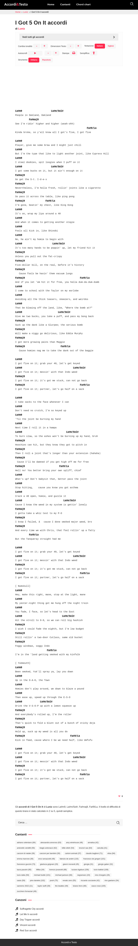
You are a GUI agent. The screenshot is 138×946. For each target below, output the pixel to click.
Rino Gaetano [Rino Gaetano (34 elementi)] (112, 880)
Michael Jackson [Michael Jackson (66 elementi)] (63, 875)
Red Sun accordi (28, 930)
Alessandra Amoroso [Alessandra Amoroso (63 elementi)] (50, 842)
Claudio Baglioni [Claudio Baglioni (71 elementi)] (94, 853)
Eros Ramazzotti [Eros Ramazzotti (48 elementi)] (46, 859)
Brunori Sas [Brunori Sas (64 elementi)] (85, 848)
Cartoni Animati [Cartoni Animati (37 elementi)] (73, 853)
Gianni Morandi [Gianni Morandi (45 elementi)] (71, 864)
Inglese (111, 46)
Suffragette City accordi (32, 909)
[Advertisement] (69, 86)
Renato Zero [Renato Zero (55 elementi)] (69, 880)
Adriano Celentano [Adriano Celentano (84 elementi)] (26, 842)
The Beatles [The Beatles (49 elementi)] (61, 886)
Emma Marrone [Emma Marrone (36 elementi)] (25, 859)
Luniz (21, 28)
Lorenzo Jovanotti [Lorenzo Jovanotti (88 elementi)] (58, 870)
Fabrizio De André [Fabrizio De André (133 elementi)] (69, 859)
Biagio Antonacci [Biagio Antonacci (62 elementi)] (48, 848)
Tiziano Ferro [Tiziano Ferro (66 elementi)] (80, 886)
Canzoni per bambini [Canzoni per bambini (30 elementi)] (50, 853)
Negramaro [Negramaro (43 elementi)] (83, 875)
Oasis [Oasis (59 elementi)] (21, 880)
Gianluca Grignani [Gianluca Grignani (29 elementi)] (49, 864)
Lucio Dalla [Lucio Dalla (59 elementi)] (23, 875)
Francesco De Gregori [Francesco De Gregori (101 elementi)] (94, 859)
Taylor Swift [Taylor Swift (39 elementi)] (44, 886)
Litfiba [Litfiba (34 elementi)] (40, 870)
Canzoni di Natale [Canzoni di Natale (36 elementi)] (26, 853)
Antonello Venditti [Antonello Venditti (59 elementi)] (26, 848)
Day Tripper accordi (30, 919)
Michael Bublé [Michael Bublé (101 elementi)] (42, 875)
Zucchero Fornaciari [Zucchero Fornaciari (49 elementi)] (27, 891)
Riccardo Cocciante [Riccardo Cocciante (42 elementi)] (90, 880)
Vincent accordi (27, 925)
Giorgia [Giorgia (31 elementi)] (88, 864)
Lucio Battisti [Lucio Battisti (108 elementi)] (101, 870)
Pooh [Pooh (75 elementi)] (54, 880)
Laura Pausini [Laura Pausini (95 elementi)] (24, 870)
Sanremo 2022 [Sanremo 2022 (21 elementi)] (25, 886)
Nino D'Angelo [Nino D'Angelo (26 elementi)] (102, 875)
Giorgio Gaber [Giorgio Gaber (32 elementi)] (105, 864)
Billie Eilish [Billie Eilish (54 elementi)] (68, 848)
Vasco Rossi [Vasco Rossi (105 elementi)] (98, 886)
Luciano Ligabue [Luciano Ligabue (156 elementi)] (80, 870)
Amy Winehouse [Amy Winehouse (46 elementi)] (74, 842)
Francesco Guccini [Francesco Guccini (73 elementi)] (26, 864)
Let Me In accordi (28, 914)
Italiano (100, 46)
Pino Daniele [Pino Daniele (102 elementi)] (37, 880)
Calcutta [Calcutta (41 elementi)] (102, 848)
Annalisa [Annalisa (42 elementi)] (93, 842)
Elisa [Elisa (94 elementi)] (111, 853)
